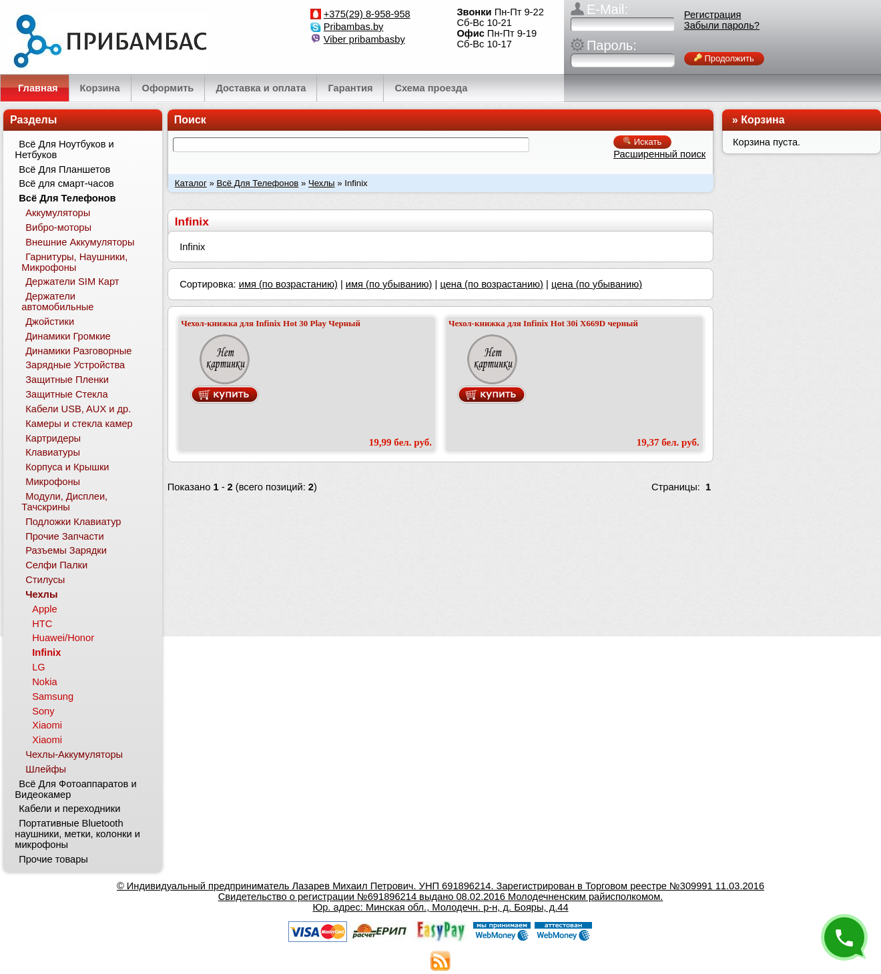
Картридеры (53, 438)
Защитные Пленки (67, 379)
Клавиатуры (52, 452)
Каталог (191, 183)
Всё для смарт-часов (66, 183)
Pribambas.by (354, 26)
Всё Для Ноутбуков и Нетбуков (64, 149)
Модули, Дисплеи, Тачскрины (64, 501)
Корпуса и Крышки (67, 467)
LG (38, 667)
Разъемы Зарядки (66, 550)
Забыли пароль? (722, 25)
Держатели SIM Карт (72, 281)
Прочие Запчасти (64, 536)
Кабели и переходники (69, 808)
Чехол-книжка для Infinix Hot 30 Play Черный (270, 323)
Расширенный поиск (659, 154)
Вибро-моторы (58, 227)
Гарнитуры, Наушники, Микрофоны (74, 262)
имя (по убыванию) (389, 284)
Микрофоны (52, 481)
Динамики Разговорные (78, 351)
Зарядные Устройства (75, 365)
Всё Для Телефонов (257, 183)
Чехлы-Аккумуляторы (74, 754)
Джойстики (49, 321)
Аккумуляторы (57, 212)
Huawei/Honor (63, 637)
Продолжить (724, 58)
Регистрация (713, 14)
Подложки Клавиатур (73, 521)
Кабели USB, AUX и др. (78, 409)
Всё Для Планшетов (64, 169)
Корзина (762, 119)
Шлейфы (45, 769)
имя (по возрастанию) (288, 284)
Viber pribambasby (364, 39)
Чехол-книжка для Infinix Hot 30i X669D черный (543, 323)
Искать (642, 142)
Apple (44, 609)
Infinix (46, 652)
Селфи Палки (56, 565)
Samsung (52, 696)
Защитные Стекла (66, 394)
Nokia (44, 681)
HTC (42, 623)
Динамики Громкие (68, 336)
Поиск (190, 119)
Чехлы (321, 183)
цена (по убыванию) (596, 284)
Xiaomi (47, 725)
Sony (43, 711)
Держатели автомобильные (57, 301)
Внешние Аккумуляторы (79, 242)
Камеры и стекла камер (79, 423)
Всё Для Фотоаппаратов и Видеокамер (75, 789)
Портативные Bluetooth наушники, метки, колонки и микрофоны (77, 834)
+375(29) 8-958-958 (367, 14)
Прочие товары (53, 859)
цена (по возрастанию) (491, 284)
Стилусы (45, 579)
